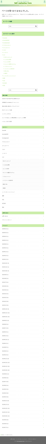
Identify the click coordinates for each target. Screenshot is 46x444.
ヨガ (4, 54)
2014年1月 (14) (5, 358)
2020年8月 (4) (5, 324)
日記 (4, 80)
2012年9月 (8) (5, 419)
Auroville (5, 37)
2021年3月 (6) (5, 297)
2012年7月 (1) (5, 427)
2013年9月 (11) (5, 373)
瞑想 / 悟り (6, 70)
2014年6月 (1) (5, 351)
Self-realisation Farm (23, 3)
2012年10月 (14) (5, 415)
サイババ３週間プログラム (10, 64)
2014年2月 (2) (5, 354)
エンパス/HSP (7, 61)
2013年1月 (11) (5, 404)
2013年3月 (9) (5, 396)
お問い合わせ (5, 216)
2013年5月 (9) (5, 389)
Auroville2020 (6, 40)
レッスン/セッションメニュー (9, 75)
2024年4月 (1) (5, 247)
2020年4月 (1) (5, 331)
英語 (4, 85)
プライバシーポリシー (7, 219)
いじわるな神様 (7, 59)
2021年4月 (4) (5, 293)
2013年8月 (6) (5, 377)
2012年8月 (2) (5, 423)
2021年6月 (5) (5, 286)
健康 (4, 78)
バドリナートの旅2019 (9, 68)
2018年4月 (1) (5, 343)
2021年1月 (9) (5, 305)
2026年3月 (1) (5, 228)
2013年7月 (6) (5, 381)
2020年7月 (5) (5, 328)
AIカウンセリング (8, 57)
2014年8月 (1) (5, 347)
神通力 (5, 73)
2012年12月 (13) (5, 408)
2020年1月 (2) (5, 335)
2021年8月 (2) (5, 278)
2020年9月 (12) (5, 320)
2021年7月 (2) (5, 282)
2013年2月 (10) (5, 400)
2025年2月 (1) (5, 236)
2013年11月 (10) (5, 366)
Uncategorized (6, 42)
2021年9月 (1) (5, 274)
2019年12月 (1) (5, 339)
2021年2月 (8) (5, 301)
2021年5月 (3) (5, 289)
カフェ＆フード (6, 47)
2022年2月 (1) (5, 255)
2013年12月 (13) (5, 362)
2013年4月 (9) (5, 393)
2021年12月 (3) (5, 263)
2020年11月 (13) (5, 312)
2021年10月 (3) (5, 270)
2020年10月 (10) (5, 316)
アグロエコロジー (7, 45)
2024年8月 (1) (5, 244)
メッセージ (5, 52)
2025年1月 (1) (5, 240)
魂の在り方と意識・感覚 (23, 5)
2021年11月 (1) (5, 266)
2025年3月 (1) (5, 232)
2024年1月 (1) (5, 251)
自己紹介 (5, 82)
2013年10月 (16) (5, 370)
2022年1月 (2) (5, 259)
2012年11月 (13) (5, 412)
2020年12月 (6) (5, 309)
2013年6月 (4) (5, 385)
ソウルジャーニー (8, 66)
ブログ (4, 49)
